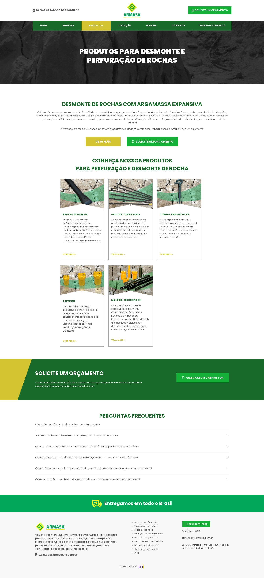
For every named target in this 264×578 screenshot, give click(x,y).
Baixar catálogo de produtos (57, 10)
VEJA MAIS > (69, 254)
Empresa (68, 25)
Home (44, 25)
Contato (178, 25)
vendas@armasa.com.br (197, 537)
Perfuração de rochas (146, 525)
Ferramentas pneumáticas (148, 541)
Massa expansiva (143, 529)
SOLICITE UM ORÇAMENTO (211, 10)
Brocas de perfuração (146, 545)
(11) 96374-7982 (198, 524)
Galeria (151, 25)
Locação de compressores (148, 533)
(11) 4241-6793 (191, 530)
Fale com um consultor (205, 378)
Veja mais (103, 142)
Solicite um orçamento (150, 142)
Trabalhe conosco (211, 25)
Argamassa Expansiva (146, 522)
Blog (136, 552)
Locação (124, 25)
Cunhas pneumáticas (146, 548)
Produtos (96, 25)
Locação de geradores (146, 537)
